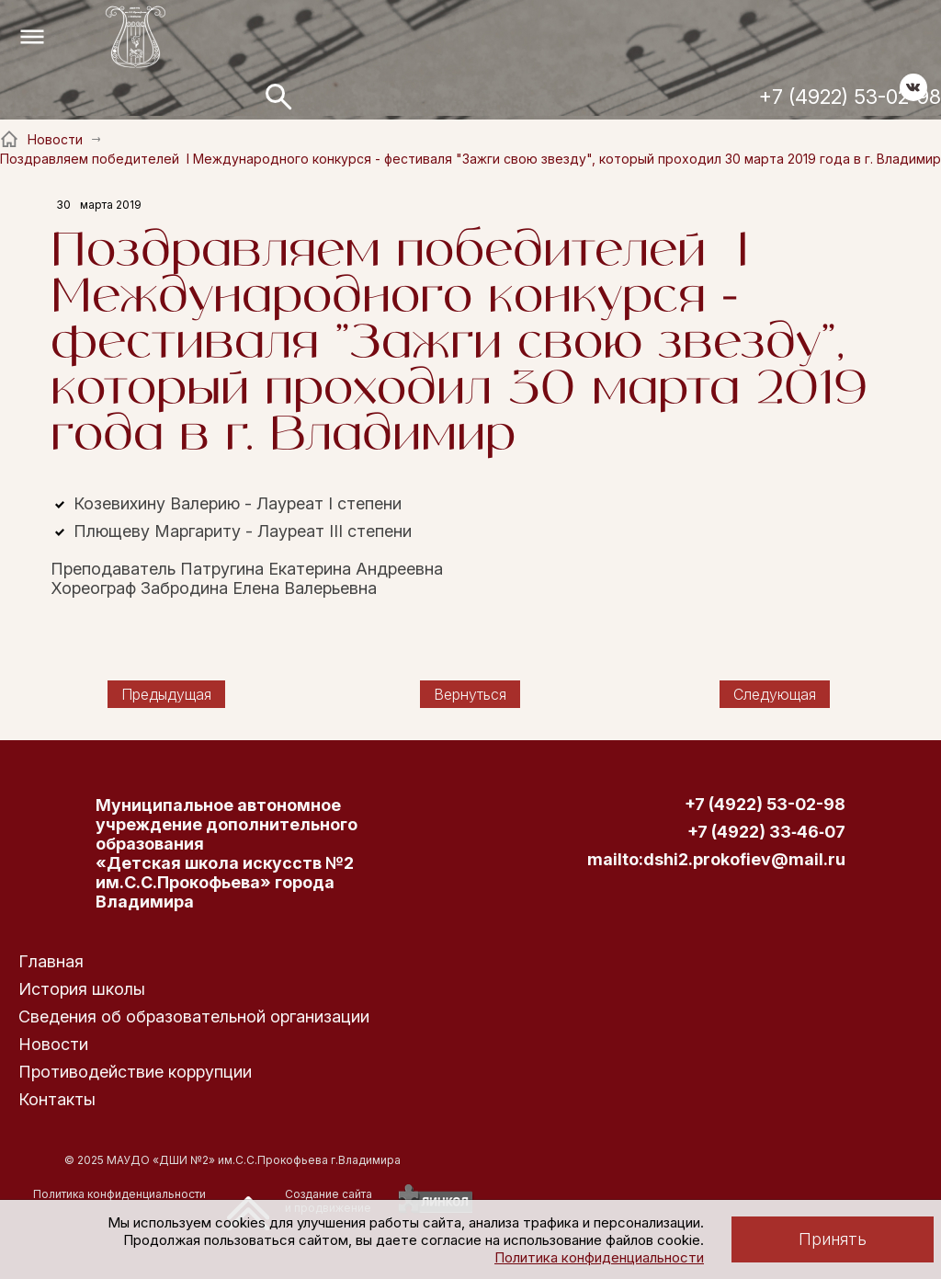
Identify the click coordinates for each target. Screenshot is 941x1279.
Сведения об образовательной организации (193, 1016)
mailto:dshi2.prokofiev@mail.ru (716, 860)
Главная (51, 961)
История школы (81, 989)
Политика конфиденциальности (599, 1257)
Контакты (57, 1099)
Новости (53, 1044)
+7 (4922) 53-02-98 (850, 96)
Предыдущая (166, 694)
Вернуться (470, 694)
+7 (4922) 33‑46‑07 (766, 832)
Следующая (774, 694)
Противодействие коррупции (135, 1071)
